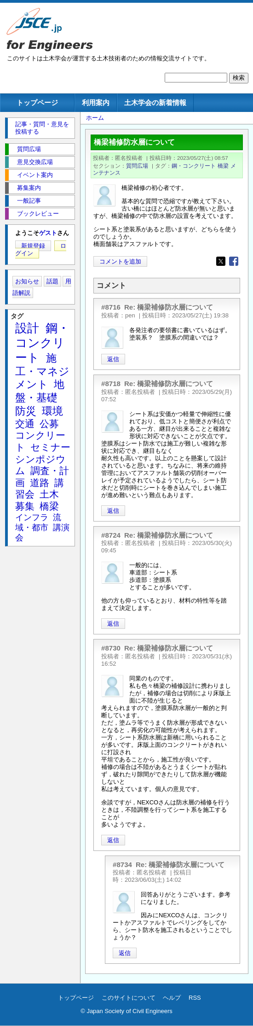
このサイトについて (128, 997)
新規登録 (33, 245)
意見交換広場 (35, 161)
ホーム (95, 117)
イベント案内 (35, 174)
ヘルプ (172, 997)
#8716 (111, 307)
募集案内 (29, 187)
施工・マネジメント (42, 371)
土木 (49, 494)
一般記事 (29, 200)
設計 (27, 328)
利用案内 (95, 102)
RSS (195, 997)
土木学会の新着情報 (155, 102)
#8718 (111, 383)
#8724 (111, 535)
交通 (24, 423)
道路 (39, 482)
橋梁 (223, 166)
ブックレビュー (38, 213)
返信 (113, 359)
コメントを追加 (120, 261)
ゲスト (48, 232)
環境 (52, 411)
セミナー (50, 447)
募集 (24, 506)
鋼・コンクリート (194, 166)
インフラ (31, 517)
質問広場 (137, 166)
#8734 (122, 864)
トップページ (37, 102)
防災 (25, 411)
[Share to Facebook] (233, 261)
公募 (49, 423)
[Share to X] (220, 261)
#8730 (111, 648)
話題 (52, 281)
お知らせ (27, 281)
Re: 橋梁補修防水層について (168, 307)
